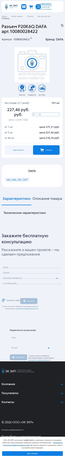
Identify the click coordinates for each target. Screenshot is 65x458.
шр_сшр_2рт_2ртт (17, 180)
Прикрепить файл (11, 300)
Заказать (46, 150)
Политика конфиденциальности (12, 430)
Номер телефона (13, 279)
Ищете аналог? (18, 150)
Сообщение (10, 284)
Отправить (28, 301)
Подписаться (18, 358)
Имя (6, 268)
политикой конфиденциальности (27, 309)
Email (7, 273)
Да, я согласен (32, 453)
